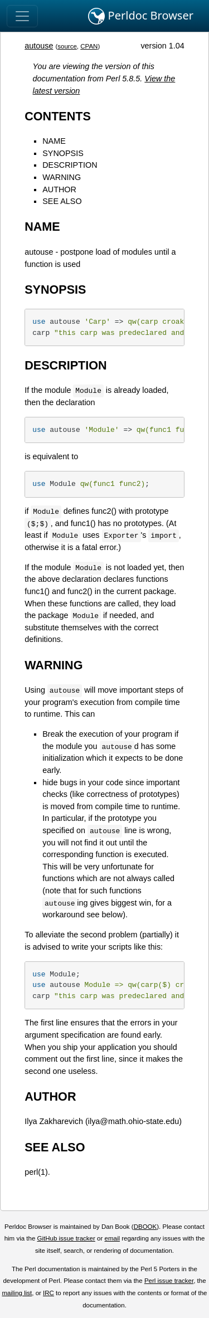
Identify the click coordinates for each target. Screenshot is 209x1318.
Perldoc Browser (140, 16)
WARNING (61, 177)
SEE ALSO (61, 201)
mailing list (17, 1293)
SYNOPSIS (63, 153)
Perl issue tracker (168, 1280)
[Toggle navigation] (22, 16)
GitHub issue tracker (66, 1238)
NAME (54, 141)
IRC (48, 1293)
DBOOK (145, 1226)
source (67, 46)
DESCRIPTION (69, 165)
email (112, 1238)
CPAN (89, 46)
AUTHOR (59, 189)
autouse (39, 45)
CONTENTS (58, 116)
